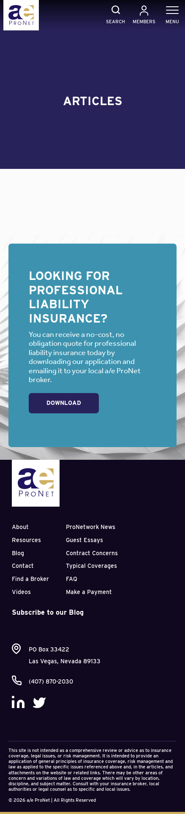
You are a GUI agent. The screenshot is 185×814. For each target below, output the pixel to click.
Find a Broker (30, 578)
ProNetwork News (90, 527)
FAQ (71, 578)
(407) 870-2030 (51, 681)
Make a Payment (89, 592)
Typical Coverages (91, 565)
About (20, 527)
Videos (21, 592)
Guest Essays (84, 540)
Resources (26, 540)
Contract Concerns (92, 553)
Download (63, 402)
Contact (23, 565)
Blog (18, 553)
